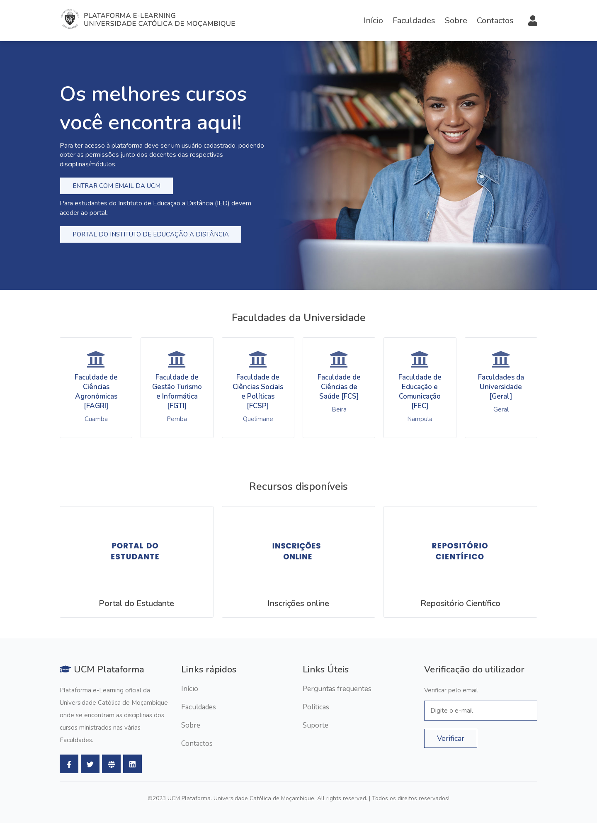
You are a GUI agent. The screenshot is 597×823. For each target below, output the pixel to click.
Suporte (315, 725)
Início (373, 20)
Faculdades (414, 20)
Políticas (316, 707)
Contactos (495, 20)
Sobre (456, 20)
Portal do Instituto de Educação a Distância (151, 234)
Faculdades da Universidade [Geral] (501, 387)
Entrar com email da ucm (116, 186)
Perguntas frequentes (337, 689)
